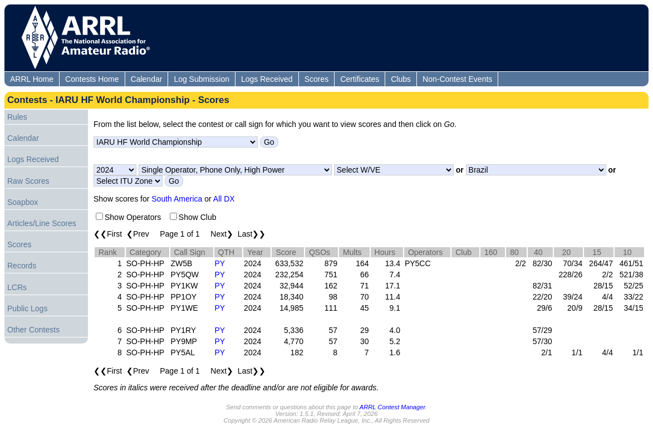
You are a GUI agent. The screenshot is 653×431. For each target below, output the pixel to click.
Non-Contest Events (457, 79)
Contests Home (92, 79)
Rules (17, 116)
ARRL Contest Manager (392, 407)
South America (176, 198)
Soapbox (22, 202)
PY (220, 263)
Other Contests (33, 329)
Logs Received (267, 79)
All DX (224, 198)
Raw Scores (28, 181)
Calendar (147, 79)
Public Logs (27, 308)
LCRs (17, 287)
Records (21, 265)
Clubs (401, 79)
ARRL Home (31, 79)
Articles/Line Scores (41, 223)
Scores (317, 79)
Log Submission (201, 79)
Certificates (359, 79)
